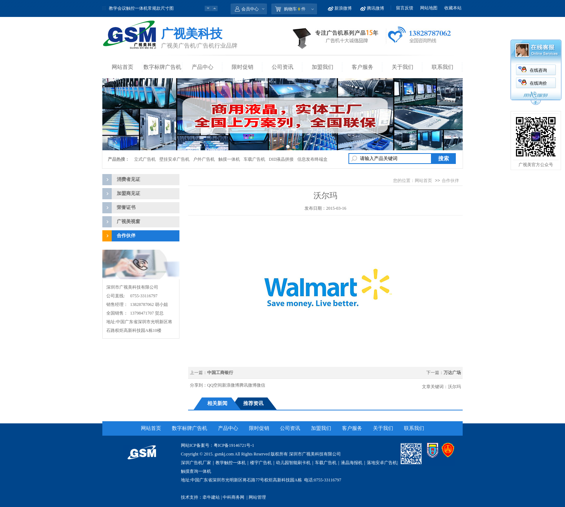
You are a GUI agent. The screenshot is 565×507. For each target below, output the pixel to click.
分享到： (198, 385)
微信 (261, 385)
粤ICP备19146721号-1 (234, 445)
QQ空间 (214, 385)
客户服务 (362, 67)
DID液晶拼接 (281, 159)
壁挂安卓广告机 (174, 159)
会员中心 (250, 9)
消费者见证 (128, 179)
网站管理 (257, 497)
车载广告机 (254, 159)
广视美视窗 (128, 221)
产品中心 (202, 67)
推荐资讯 (253, 403)
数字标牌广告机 (162, 67)
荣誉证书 (126, 207)
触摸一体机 (229, 159)
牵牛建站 (211, 497)
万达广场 (452, 372)
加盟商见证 (128, 193)
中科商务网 (233, 497)
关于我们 (402, 67)
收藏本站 (453, 7)
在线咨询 (538, 70)
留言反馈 (404, 7)
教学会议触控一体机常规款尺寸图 (141, 8)
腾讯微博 (375, 8)
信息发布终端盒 (312, 159)
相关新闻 (217, 403)
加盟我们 (322, 67)
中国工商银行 (220, 372)
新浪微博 (343, 8)
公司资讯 (282, 67)
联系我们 (442, 67)
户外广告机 (204, 159)
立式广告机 (145, 159)
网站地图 (428, 7)
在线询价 (538, 83)
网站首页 (122, 67)
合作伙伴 (126, 235)
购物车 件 (295, 9)
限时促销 (242, 67)
